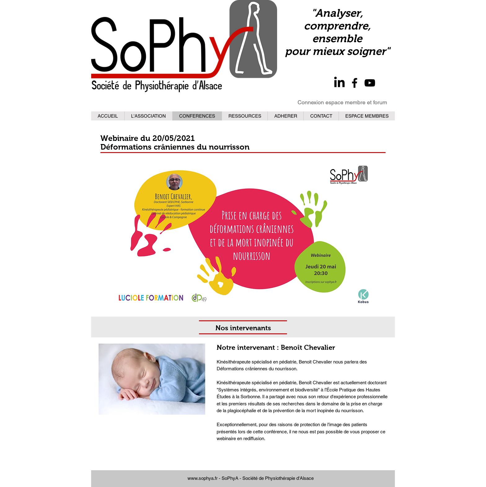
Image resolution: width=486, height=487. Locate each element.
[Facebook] (354, 82)
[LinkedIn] (339, 82)
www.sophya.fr (203, 478)
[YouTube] (369, 82)
